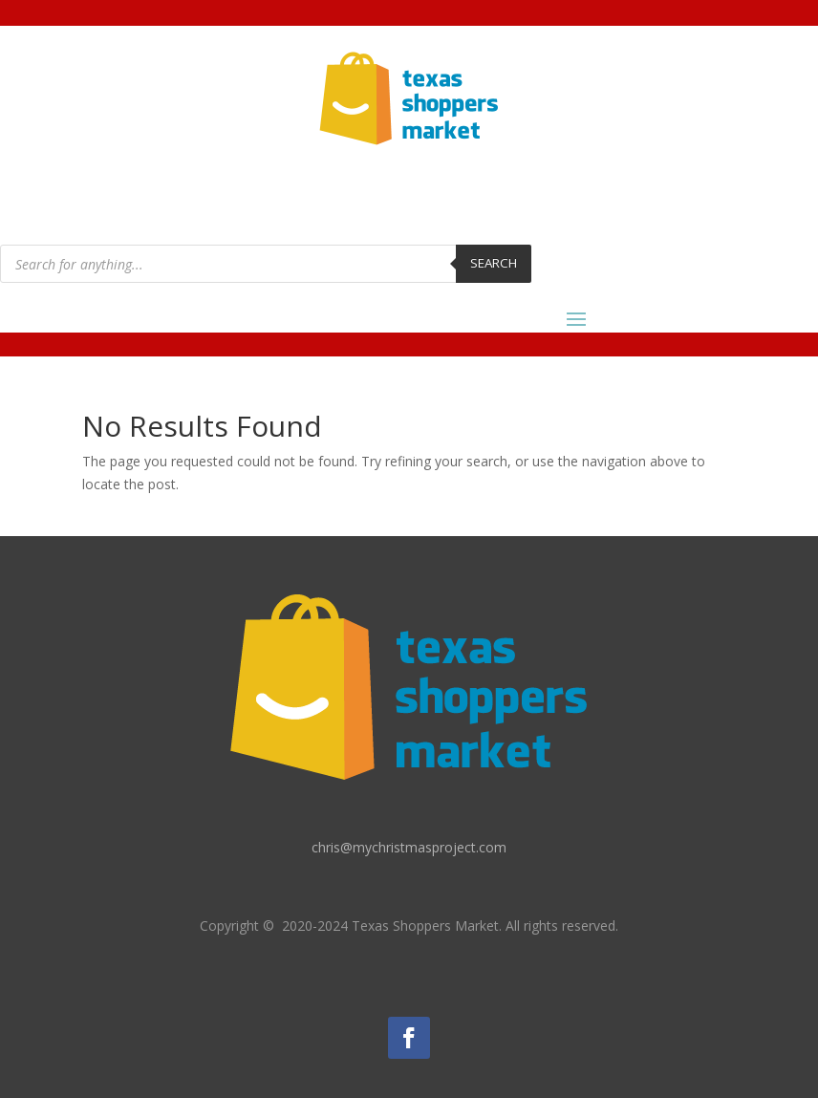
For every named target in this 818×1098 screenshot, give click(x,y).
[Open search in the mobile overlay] (265, 264)
